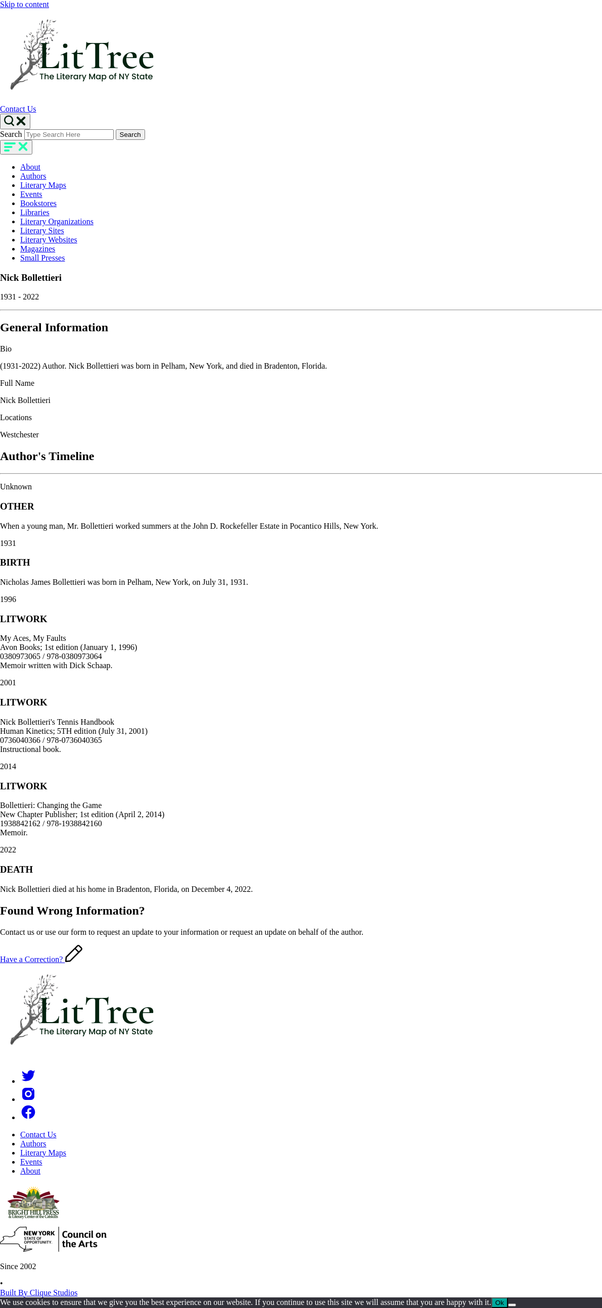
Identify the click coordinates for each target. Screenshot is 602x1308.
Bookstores (38, 203)
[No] (512, 1304)
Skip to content (24, 4)
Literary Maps (43, 185)
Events (31, 194)
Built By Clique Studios (38, 1292)
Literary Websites (48, 239)
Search (11, 134)
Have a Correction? (41, 959)
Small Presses (42, 258)
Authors (33, 176)
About (30, 167)
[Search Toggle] (15, 121)
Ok (499, 1302)
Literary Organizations (57, 221)
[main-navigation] (16, 147)
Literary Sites (42, 230)
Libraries (35, 212)
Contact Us (18, 109)
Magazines (37, 248)
